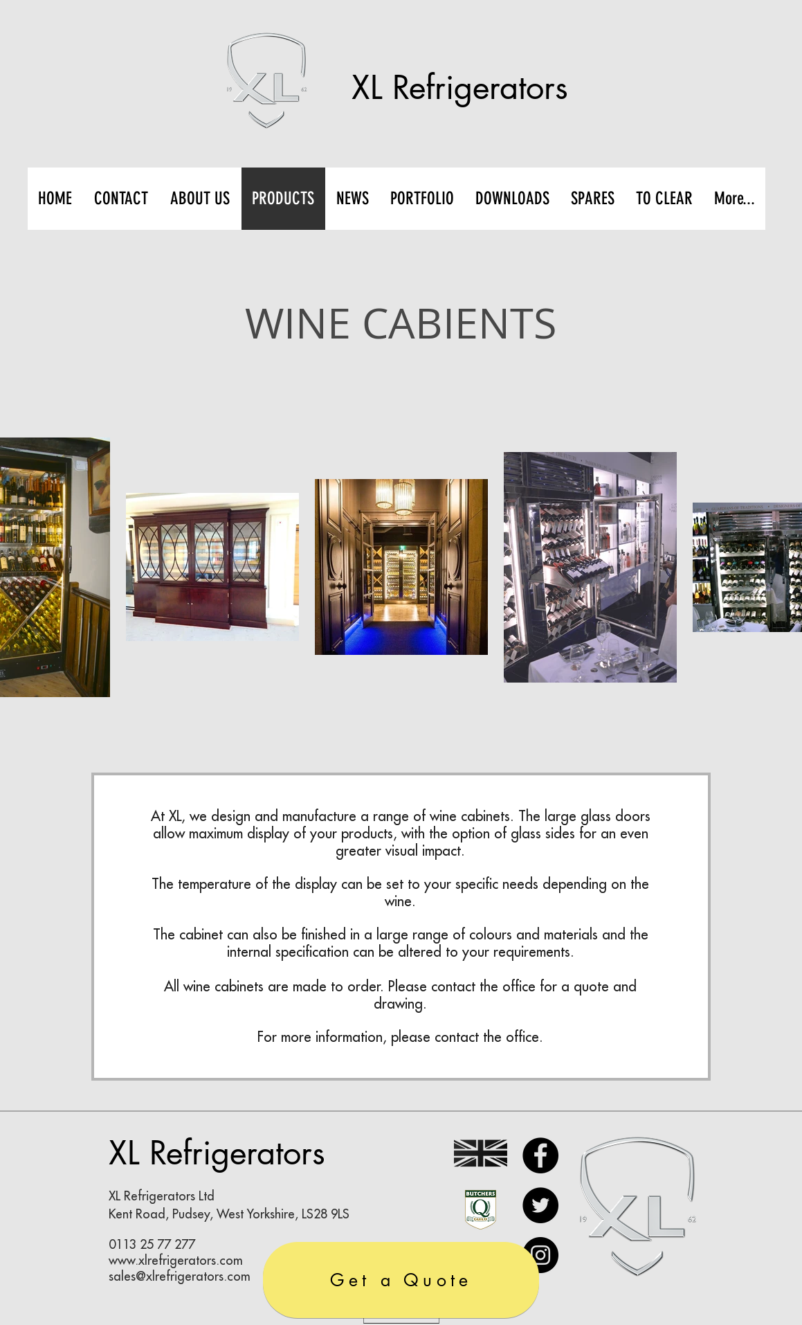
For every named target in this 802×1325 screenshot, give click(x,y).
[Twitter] (540, 1205)
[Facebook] (540, 1155)
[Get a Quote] (401, 1280)
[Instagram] (540, 1255)
